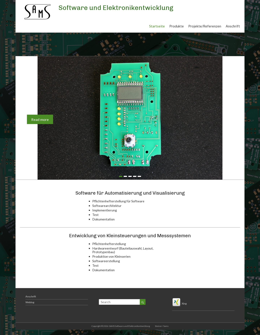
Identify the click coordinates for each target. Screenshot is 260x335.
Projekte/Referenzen (204, 26)
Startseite (157, 26)
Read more (40, 119)
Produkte (176, 26)
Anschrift (233, 26)
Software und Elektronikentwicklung (115, 8)
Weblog (29, 302)
